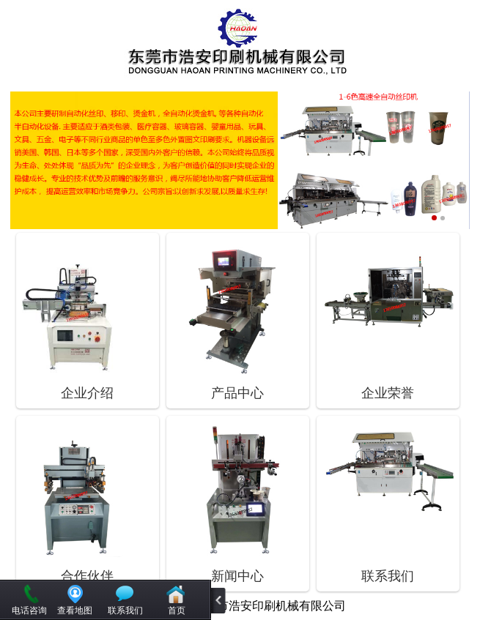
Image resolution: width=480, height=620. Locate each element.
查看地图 (74, 610)
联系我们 (125, 610)
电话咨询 (29, 610)
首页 (176, 610)
